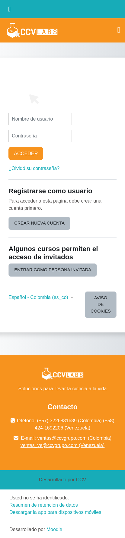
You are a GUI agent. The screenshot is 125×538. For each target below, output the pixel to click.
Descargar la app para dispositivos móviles (55, 512)
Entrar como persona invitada (52, 269)
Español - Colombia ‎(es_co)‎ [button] (38, 297)
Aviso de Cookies (101, 304)
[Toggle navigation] (119, 30)
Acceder (26, 153)
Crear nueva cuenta (39, 223)
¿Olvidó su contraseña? (33, 168)
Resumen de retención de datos (43, 505)
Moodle (54, 529)
